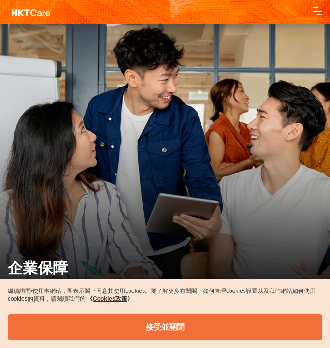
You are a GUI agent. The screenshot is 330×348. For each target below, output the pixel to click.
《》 (110, 298)
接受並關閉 (165, 327)
